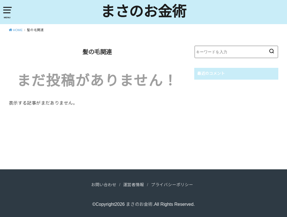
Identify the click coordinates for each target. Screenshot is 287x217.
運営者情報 (133, 185)
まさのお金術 (143, 12)
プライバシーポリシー (172, 185)
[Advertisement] (236, 124)
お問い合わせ (103, 185)
